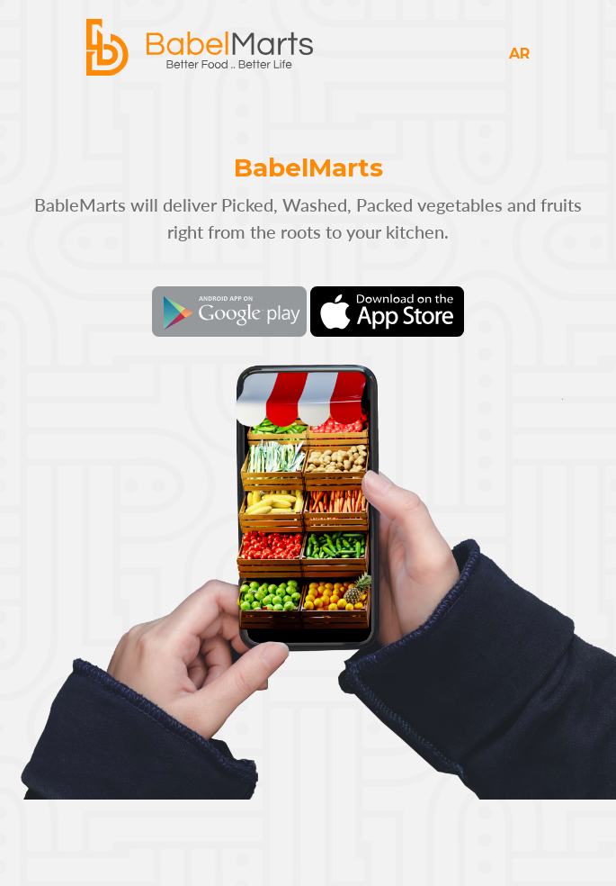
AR (519, 53)
